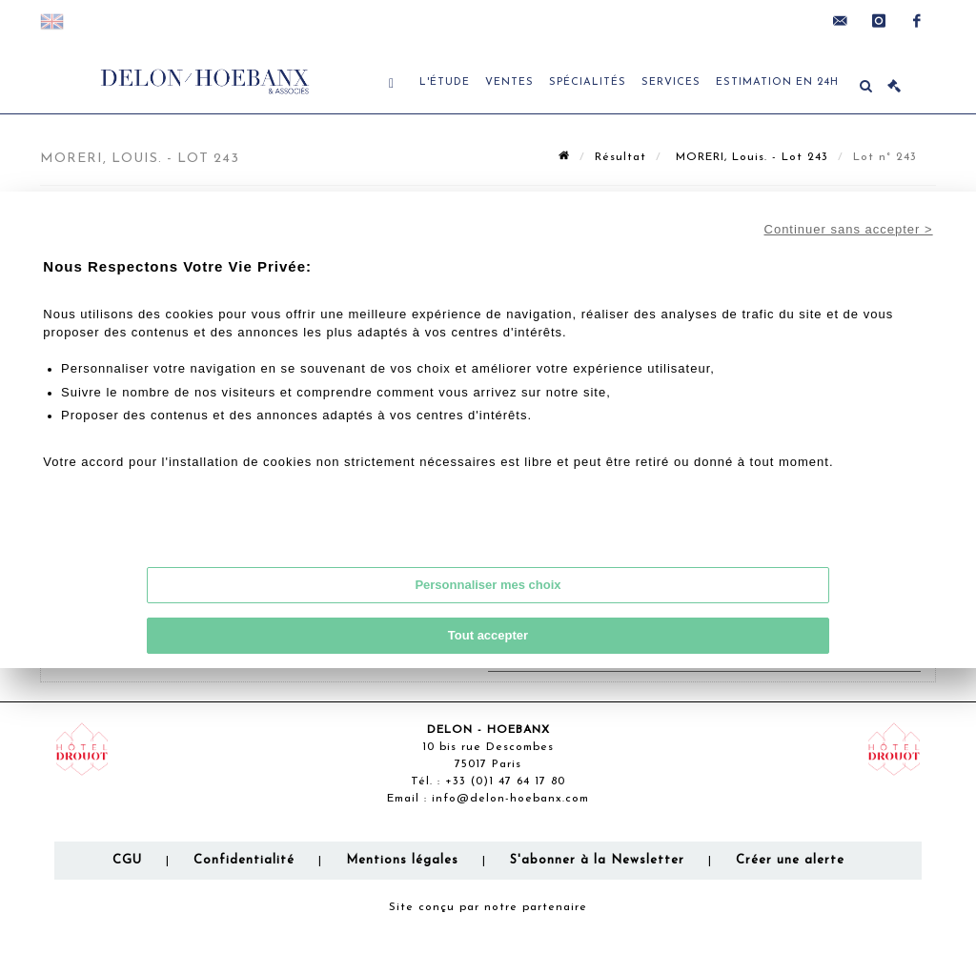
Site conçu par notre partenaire (488, 907)
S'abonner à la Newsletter (597, 860)
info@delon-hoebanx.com (510, 798)
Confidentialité (244, 860)
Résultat (620, 157)
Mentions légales (402, 860)
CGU (127, 860)
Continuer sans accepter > (848, 229)
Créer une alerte (790, 860)
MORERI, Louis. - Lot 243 (749, 157)
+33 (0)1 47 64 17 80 (505, 781)
